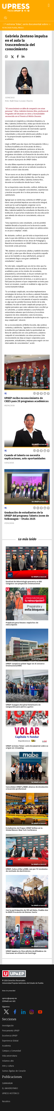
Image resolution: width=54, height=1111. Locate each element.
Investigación (8, 1025)
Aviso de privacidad (8, 991)
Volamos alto (8, 1061)
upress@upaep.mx (9, 998)
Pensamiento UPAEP (10, 1030)
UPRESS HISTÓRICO (10, 1093)
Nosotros (6, 1101)
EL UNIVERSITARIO (10, 1088)
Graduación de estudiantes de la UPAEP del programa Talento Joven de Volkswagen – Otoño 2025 (26, 515)
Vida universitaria (9, 1056)
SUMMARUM (7, 1083)
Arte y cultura (8, 1066)
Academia (6, 1046)
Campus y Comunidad (11, 1051)
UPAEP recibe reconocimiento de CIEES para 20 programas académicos (26, 400)
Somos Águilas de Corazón (14, 1071)
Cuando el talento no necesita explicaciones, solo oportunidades (24, 457)
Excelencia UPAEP (9, 1035)
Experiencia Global (10, 1041)
